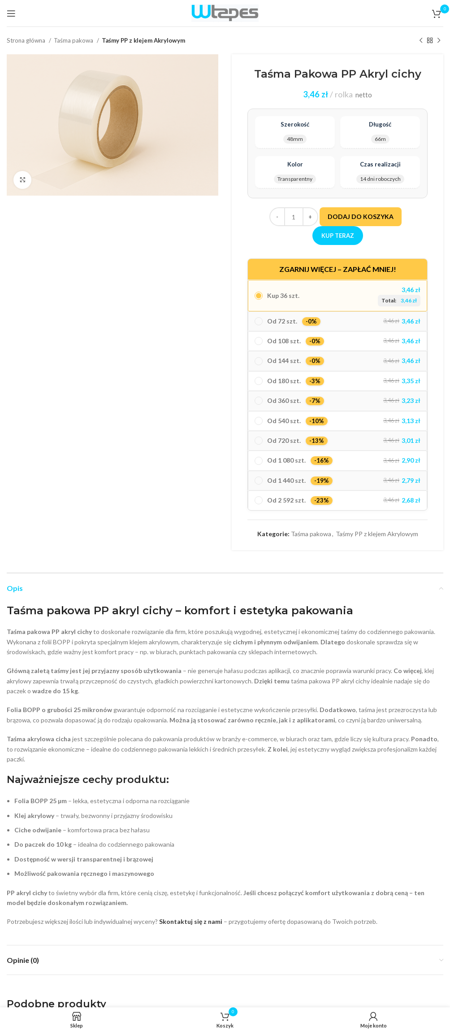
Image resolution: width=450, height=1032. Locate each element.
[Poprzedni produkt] (420, 40)
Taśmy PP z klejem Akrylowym (143, 40)
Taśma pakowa (74, 40)
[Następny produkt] (438, 40)
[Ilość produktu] (294, 216)
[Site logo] (225, 12)
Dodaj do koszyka (361, 216)
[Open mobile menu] (11, 13)
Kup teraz (337, 235)
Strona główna (27, 40)
